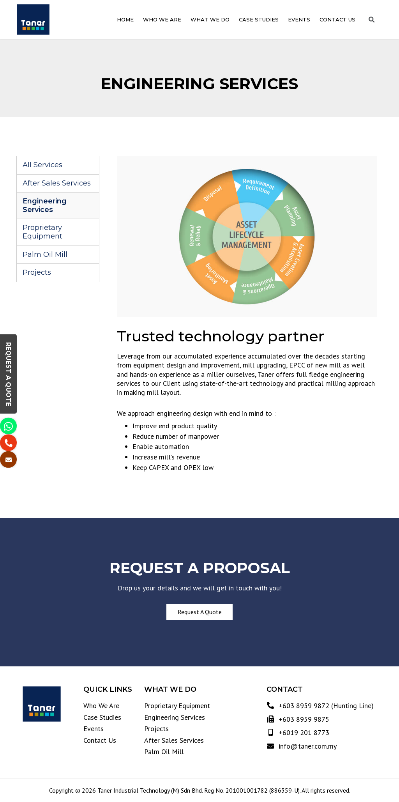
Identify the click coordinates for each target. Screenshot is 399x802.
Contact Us (337, 19)
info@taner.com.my (307, 746)
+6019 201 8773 (303, 732)
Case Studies (259, 19)
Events (299, 19)
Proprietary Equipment (42, 231)
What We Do (210, 19)
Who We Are (162, 19)
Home (125, 19)
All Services (42, 165)
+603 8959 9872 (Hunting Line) (325, 705)
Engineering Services (45, 205)
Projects (37, 272)
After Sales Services (57, 183)
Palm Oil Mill (45, 254)
